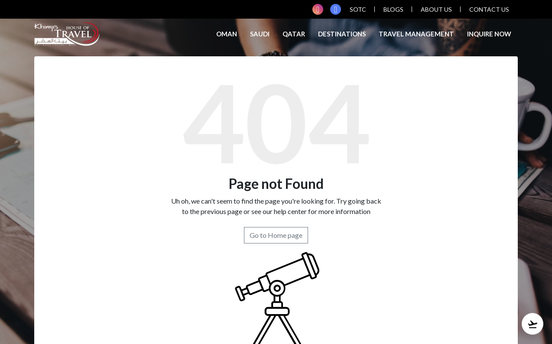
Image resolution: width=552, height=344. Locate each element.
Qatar (293, 34)
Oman (226, 34)
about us (436, 9)
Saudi (260, 34)
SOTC (358, 9)
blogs (393, 9)
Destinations (342, 34)
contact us (489, 9)
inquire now (489, 34)
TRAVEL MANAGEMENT (416, 34)
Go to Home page (276, 235)
